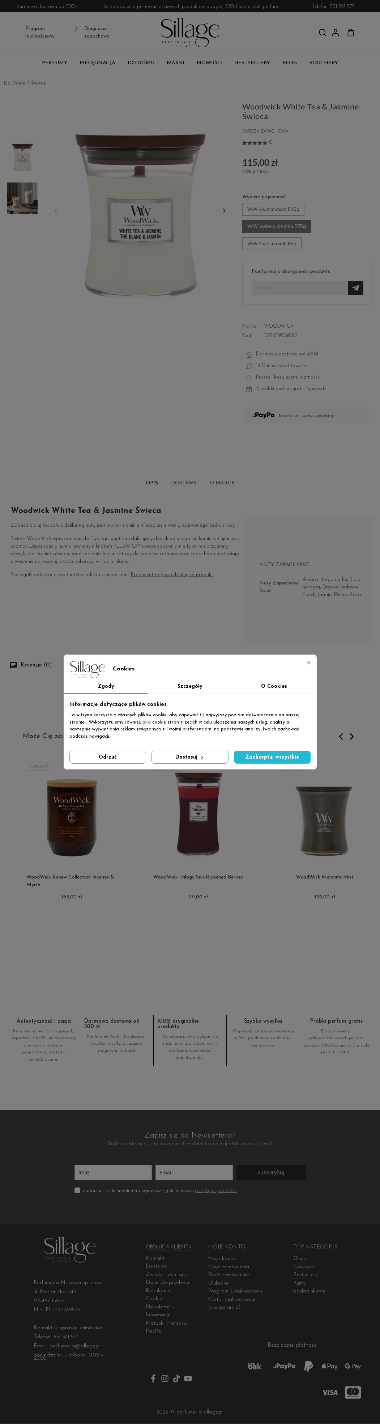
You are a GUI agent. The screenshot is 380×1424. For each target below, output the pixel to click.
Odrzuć (108, 757)
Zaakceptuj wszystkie (272, 757)
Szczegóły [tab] (190, 686)
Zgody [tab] (106, 686)
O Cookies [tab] (274, 686)
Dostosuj (190, 757)
